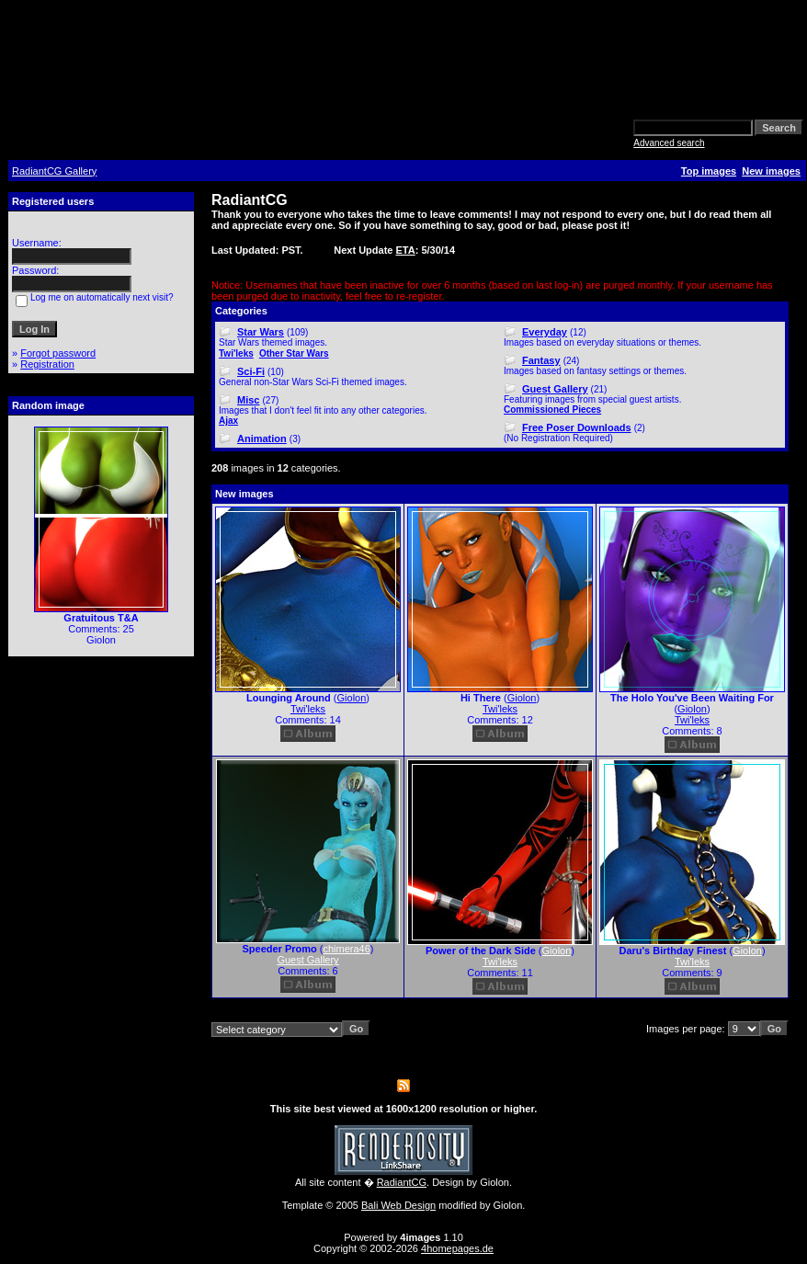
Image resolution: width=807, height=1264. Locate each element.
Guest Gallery (555, 388)
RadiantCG (401, 1182)
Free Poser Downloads (576, 427)
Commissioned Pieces (552, 409)
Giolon (352, 697)
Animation (262, 438)
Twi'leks (236, 353)
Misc (248, 399)
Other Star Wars (294, 353)
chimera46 (347, 948)
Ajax (228, 421)
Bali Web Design (398, 1205)
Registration (47, 364)
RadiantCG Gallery (54, 171)
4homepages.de (457, 1248)
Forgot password (58, 353)
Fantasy (541, 360)
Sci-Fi (251, 371)
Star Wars (260, 331)
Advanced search (668, 143)
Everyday (544, 331)
